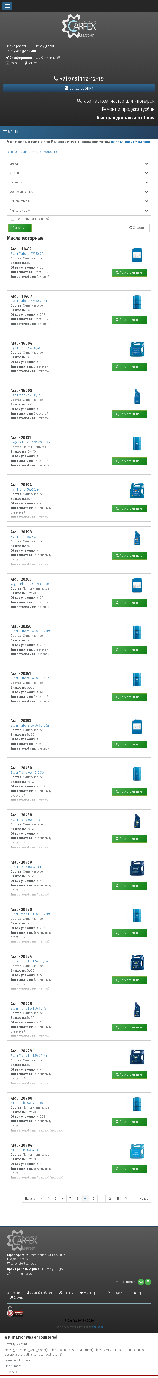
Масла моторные (46, 152)
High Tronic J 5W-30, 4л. (25, 490)
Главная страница (19, 152)
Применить (20, 228)
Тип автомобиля (79, 211)
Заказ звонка (79, 88)
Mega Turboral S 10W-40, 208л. (31, 442)
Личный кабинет (39, 1293)
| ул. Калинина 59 (33, 57)
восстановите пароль (131, 142)
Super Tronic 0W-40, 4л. (26, 867)
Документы (117, 1293)
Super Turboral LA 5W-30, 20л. (30, 725)
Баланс (13, 1293)
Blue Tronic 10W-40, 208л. (27, 1103)
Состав (79, 173)
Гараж (139, 1293)
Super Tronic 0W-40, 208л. (28, 773)
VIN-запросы (90, 1293)
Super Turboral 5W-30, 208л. (29, 301)
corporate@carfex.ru (23, 63)
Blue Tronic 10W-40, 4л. (26, 1150)
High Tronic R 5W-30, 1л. (26, 395)
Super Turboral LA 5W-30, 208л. (31, 631)
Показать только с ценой (32, 219)
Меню (10, 132)
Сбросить (137, 228)
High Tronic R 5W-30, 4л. (26, 348)
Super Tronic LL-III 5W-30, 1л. (29, 1008)
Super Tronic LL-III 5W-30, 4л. (29, 1056)
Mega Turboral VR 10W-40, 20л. (30, 584)
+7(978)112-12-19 (79, 78)
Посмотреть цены (129, 273)
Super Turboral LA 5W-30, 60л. (30, 678)
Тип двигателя (79, 201)
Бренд (79, 163)
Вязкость (79, 182)
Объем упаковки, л (79, 192)
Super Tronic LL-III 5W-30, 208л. (31, 914)
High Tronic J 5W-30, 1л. (25, 537)
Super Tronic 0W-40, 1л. (26, 820)
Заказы (66, 1293)
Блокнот (17, 1298)
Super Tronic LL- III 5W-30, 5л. (30, 961)
